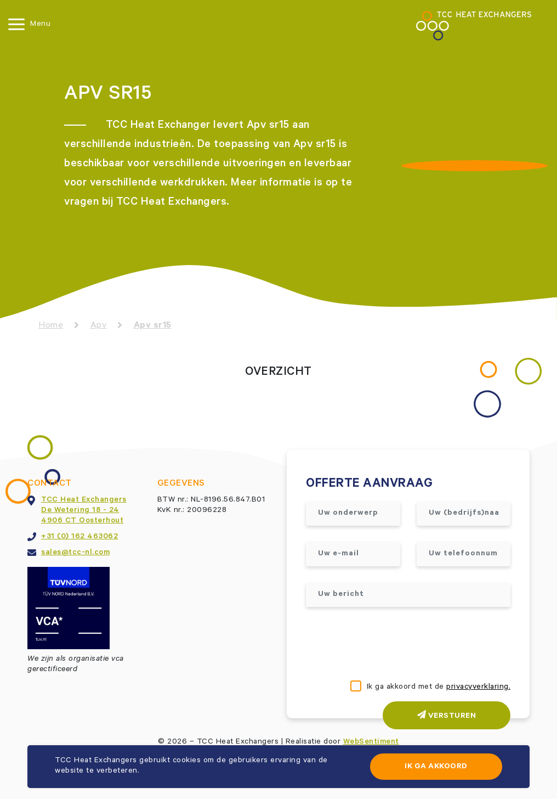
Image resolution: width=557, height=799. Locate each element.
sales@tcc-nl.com (75, 553)
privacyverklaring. (478, 687)
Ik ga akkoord (436, 767)
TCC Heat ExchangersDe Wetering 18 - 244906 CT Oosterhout (84, 511)
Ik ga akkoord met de (439, 687)
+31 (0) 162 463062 (79, 537)
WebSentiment (371, 742)
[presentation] (389, 644)
